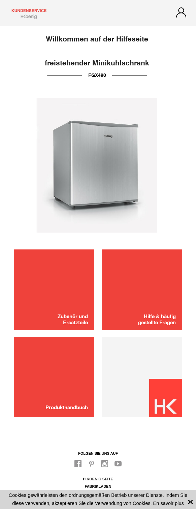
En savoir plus (168, 503)
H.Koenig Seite (98, 479)
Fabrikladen (98, 486)
